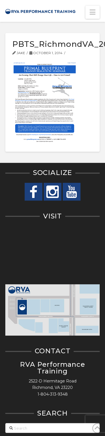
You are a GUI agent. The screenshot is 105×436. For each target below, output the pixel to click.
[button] (92, 12)
